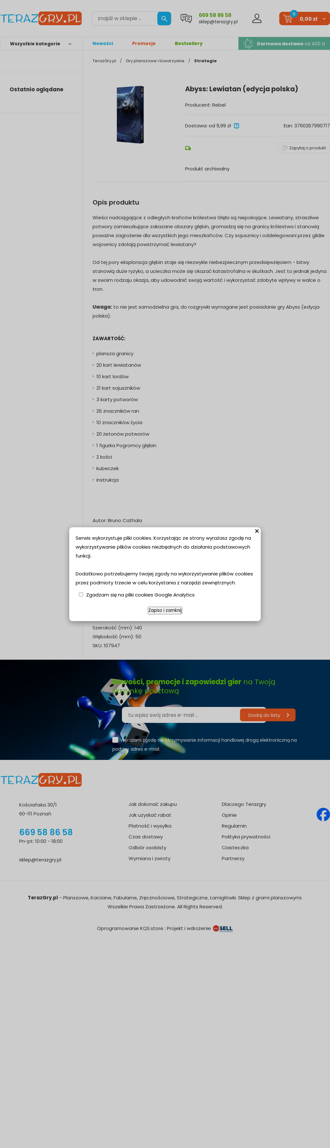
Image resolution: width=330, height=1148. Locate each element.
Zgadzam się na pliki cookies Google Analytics (140, 594)
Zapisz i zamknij (165, 610)
